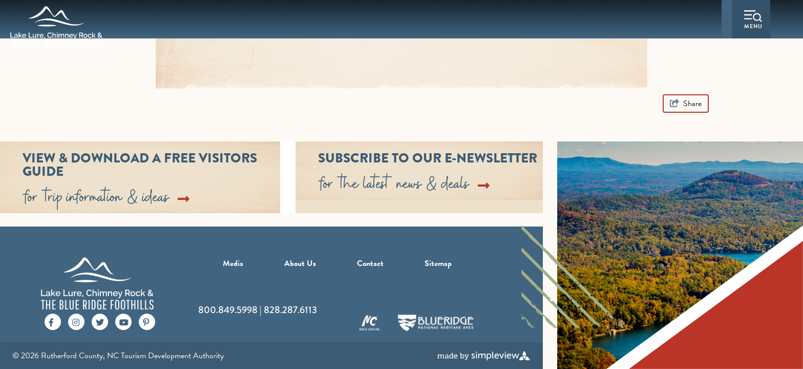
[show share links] (686, 103)
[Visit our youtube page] (124, 321)
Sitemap (438, 263)
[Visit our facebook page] (51, 321)
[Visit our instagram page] (75, 321)
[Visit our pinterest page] (146, 321)
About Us (300, 263)
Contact (370, 263)
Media (233, 263)
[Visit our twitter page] (100, 321)
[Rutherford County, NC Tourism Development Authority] (56, 27)
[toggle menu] (753, 20)
